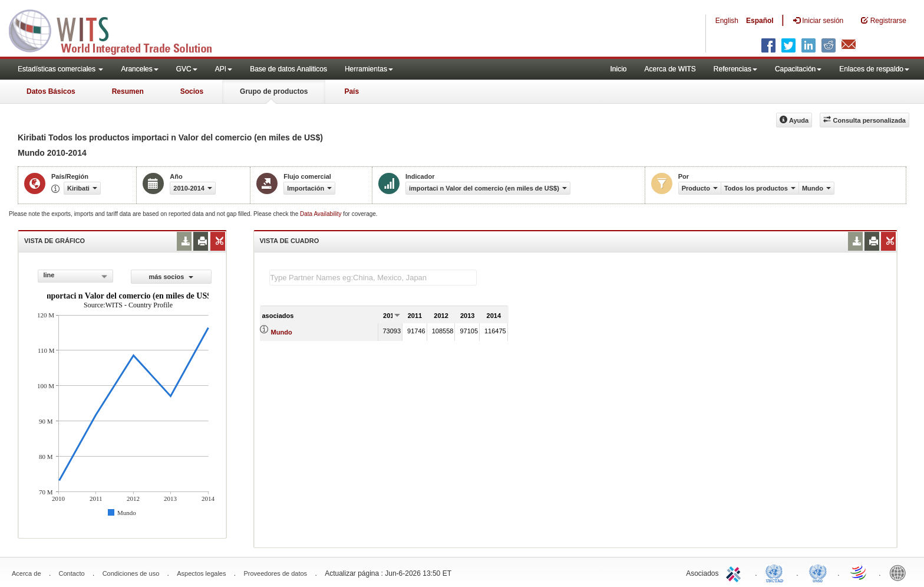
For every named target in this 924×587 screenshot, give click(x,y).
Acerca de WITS (669, 69)
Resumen (128, 91)
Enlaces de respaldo (874, 69)
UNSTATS (818, 572)
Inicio (618, 69)
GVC (186, 69)
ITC (735, 572)
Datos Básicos (51, 91)
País (351, 91)
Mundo (281, 332)
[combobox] (75, 276)
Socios (191, 91)
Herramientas (369, 69)
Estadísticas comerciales (60, 69)
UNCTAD (776, 572)
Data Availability (321, 214)
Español (760, 21)
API (223, 69)
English (726, 21)
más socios (170, 276)
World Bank (900, 572)
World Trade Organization (859, 572)
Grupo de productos (274, 91)
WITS (118, 29)
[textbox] (373, 278)
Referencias (735, 69)
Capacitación (798, 69)
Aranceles (139, 69)
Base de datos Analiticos (288, 69)
